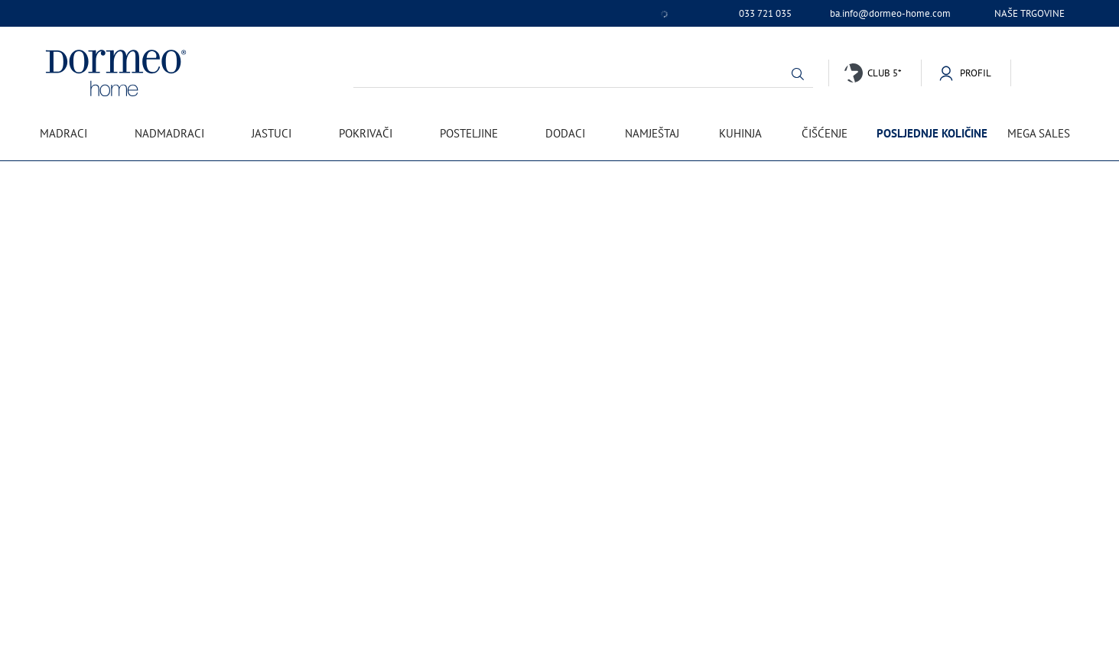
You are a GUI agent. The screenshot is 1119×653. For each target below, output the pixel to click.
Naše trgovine (1029, 13)
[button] (797, 74)
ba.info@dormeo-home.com (890, 14)
